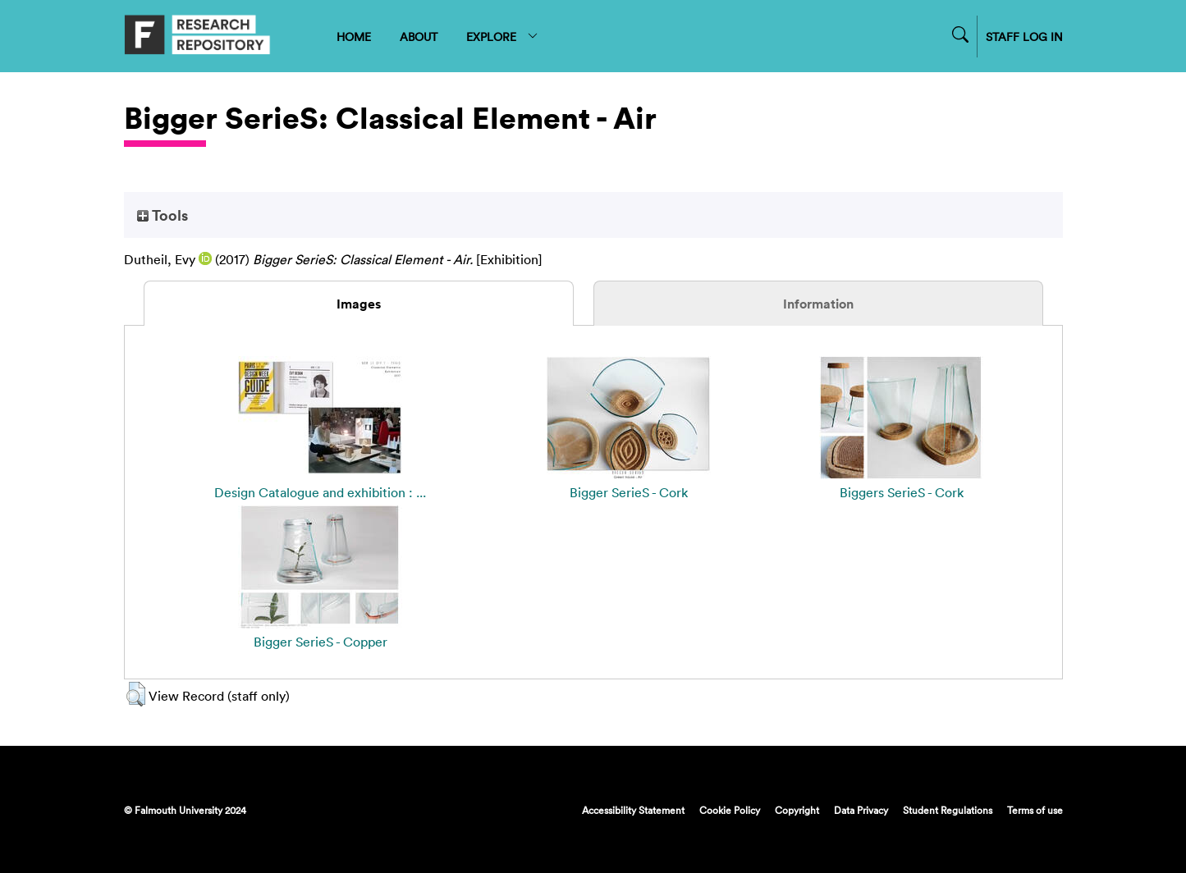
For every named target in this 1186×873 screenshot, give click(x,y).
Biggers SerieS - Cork (902, 492)
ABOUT (418, 36)
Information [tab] (818, 304)
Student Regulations (947, 809)
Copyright (797, 809)
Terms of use (1035, 809)
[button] (135, 694)
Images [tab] (359, 304)
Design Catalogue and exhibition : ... (320, 492)
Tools (162, 215)
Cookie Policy (729, 809)
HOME (354, 36)
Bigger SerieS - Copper (320, 641)
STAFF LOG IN (1024, 36)
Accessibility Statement (633, 809)
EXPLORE (502, 36)
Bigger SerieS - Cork (629, 492)
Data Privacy (861, 809)
